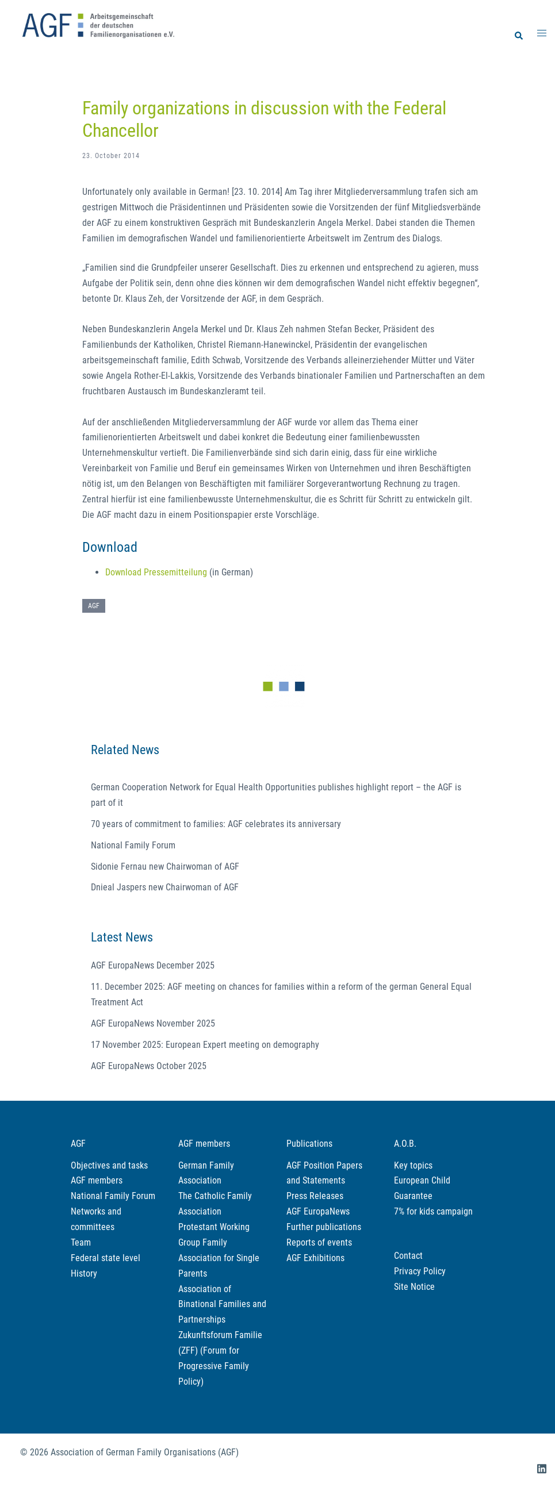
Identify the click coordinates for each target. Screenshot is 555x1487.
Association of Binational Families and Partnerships (222, 1304)
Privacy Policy (420, 1271)
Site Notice (414, 1286)
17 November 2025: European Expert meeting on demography (205, 1044)
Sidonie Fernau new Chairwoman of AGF (165, 866)
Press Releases (314, 1195)
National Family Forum (133, 845)
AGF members (97, 1180)
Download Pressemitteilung (156, 572)
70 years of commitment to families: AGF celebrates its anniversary (216, 824)
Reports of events (319, 1242)
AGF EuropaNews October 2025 (148, 1066)
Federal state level (105, 1257)
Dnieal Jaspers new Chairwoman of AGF (165, 887)
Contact (408, 1255)
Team (81, 1242)
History (84, 1273)
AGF (93, 606)
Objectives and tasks (109, 1165)
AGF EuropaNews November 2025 (153, 1023)
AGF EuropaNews (318, 1211)
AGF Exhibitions (315, 1257)
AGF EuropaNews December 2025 (153, 965)
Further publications (323, 1226)
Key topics (413, 1165)
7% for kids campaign (433, 1211)
